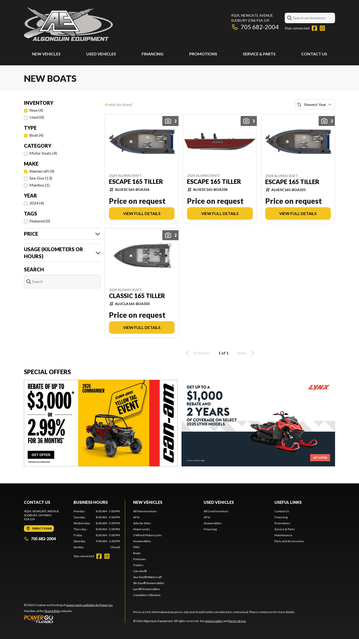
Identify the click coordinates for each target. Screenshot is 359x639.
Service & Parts (259, 53)
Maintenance (283, 535)
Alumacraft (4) (41, 171)
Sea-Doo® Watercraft (147, 577)
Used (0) (36, 117)
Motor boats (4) (43, 153)
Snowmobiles (142, 541)
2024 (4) (36, 203)
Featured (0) (39, 220)
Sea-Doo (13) (40, 178)
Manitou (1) (39, 185)
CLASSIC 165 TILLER (137, 295)
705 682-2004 (255, 26)
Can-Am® (140, 571)
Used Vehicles (101, 53)
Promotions (203, 53)
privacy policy (214, 621)
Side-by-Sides (142, 523)
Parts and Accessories (289, 541)
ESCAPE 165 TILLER (136, 181)
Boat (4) (36, 135)
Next (246, 353)
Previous (197, 353)
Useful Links (288, 502)
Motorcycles (141, 529)
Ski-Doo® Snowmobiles (148, 583)
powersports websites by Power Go (89, 605)
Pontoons (139, 559)
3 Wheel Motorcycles (147, 535)
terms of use (237, 621)
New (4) (36, 110)
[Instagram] (322, 28)
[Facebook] (314, 28)
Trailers (138, 565)
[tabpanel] (97, 529)
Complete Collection (147, 595)
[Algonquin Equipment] (68, 24)
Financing (152, 53)
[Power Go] (68, 619)
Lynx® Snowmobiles (146, 589)
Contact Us (314, 53)
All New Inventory (145, 511)
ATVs (136, 517)
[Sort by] (315, 104)
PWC (136, 547)
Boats (137, 553)
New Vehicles (46, 53)
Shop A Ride (52, 611)
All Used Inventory (216, 511)
